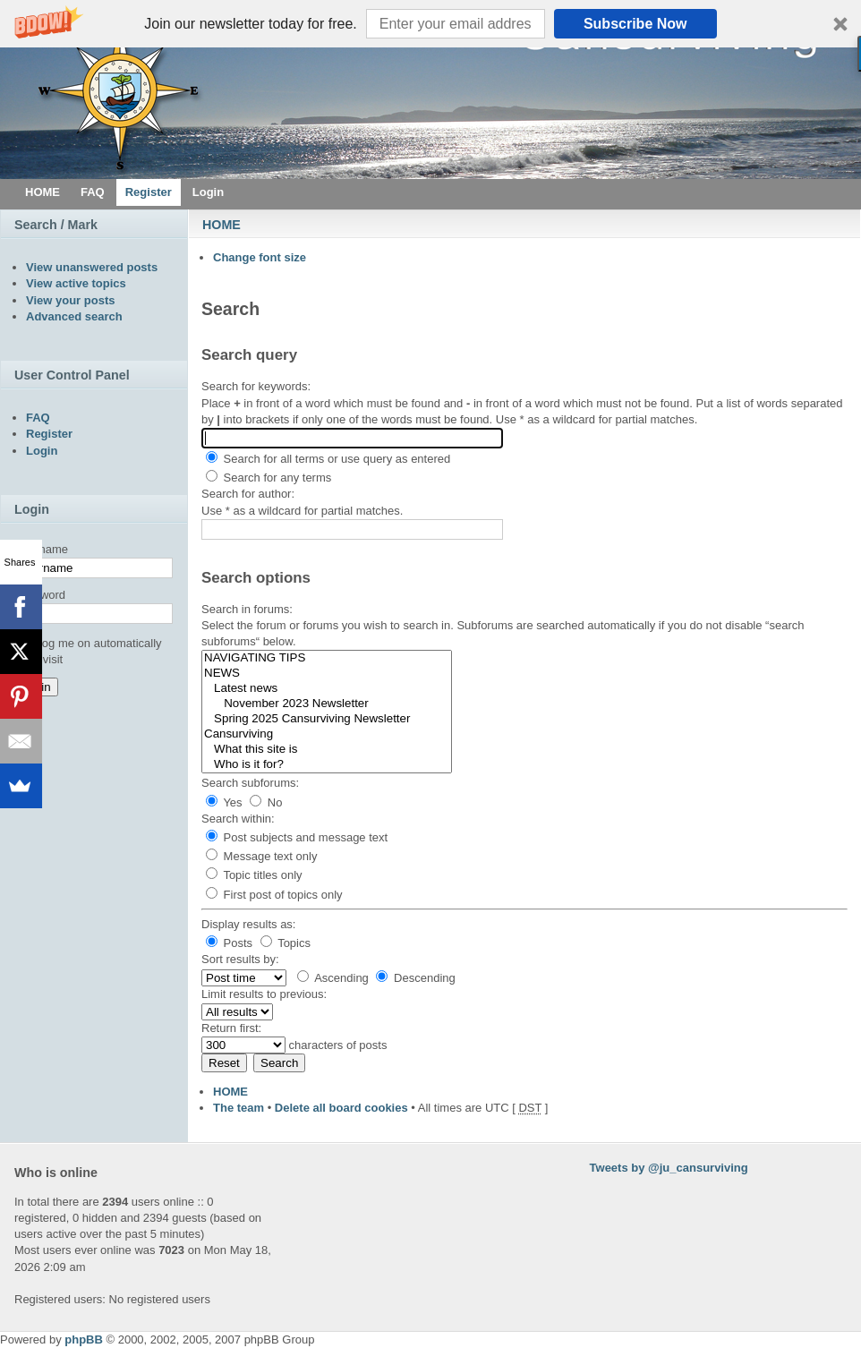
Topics (285, 943)
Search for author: (247, 493)
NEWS (326, 673)
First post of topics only (274, 894)
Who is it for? (326, 764)
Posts (229, 943)
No (266, 802)
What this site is (326, 749)
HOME (221, 225)
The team (238, 1107)
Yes (224, 802)
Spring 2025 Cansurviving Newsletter (326, 719)
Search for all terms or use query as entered (328, 458)
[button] (430, 23)
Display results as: (248, 924)
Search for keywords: (256, 386)
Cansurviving (326, 734)
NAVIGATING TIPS (326, 658)
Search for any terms (268, 477)
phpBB (83, 1339)
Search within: (238, 818)
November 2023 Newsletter (326, 704)
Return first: (231, 1028)
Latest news (326, 688)
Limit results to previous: (264, 994)
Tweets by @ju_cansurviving (669, 1167)
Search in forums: (247, 609)
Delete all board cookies (341, 1107)
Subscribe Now (635, 23)
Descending (415, 978)
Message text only (261, 856)
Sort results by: (240, 959)
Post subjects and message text (297, 837)
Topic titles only (254, 875)
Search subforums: (250, 782)
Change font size (259, 257)
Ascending (333, 978)
